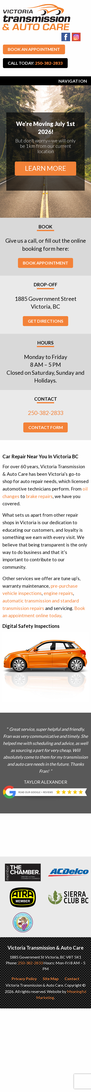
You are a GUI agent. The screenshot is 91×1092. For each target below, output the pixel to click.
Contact (72, 978)
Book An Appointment (34, 49)
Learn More (45, 168)
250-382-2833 (45, 412)
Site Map (51, 978)
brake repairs (39, 496)
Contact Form (45, 427)
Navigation (72, 81)
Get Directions (45, 321)
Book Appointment (45, 262)
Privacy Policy (24, 978)
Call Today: (35, 63)
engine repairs (58, 593)
